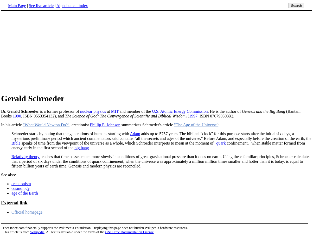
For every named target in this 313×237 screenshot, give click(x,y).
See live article (41, 5)
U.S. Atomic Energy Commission (180, 111)
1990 (17, 116)
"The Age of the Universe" (196, 125)
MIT (115, 111)
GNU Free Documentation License (129, 232)
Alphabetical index (72, 5)
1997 (193, 116)
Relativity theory (25, 156)
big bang (81, 148)
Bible (16, 143)
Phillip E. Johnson (105, 125)
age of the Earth (24, 193)
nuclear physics (93, 111)
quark (221, 143)
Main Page (17, 5)
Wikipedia (37, 232)
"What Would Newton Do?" (46, 125)
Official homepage (26, 212)
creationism (21, 184)
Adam (135, 134)
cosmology (20, 188)
